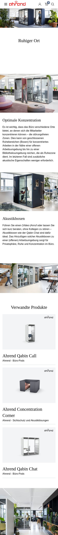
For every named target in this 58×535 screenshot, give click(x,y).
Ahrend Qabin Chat (19, 468)
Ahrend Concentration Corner (22, 412)
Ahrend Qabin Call (19, 355)
